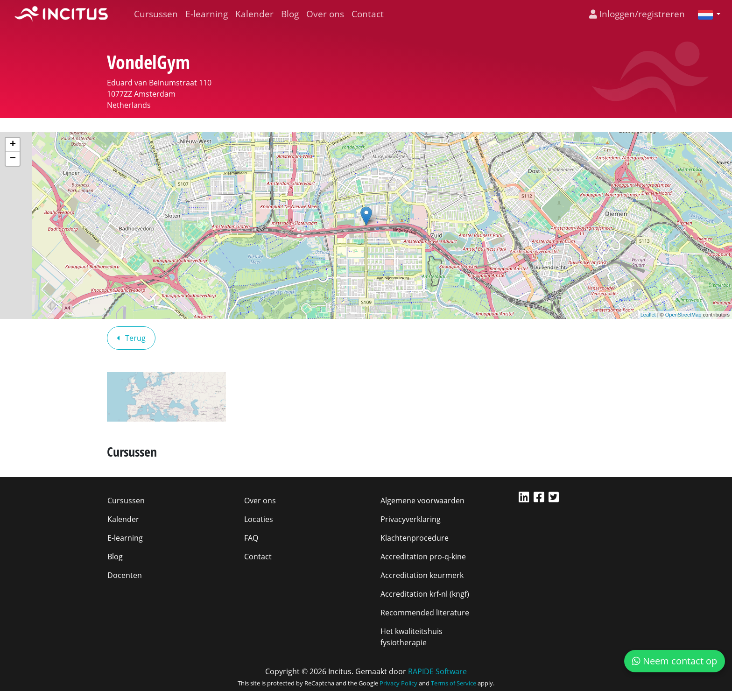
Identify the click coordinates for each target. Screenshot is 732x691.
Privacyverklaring (410, 519)
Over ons (325, 13)
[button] (705, 14)
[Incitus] (61, 14)
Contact (368, 13)
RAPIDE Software (437, 671)
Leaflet (648, 314)
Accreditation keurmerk (422, 575)
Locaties (258, 519)
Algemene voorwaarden (422, 500)
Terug (131, 338)
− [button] (13, 159)
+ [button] (13, 145)
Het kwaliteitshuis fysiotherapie (411, 637)
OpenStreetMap (683, 314)
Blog (290, 13)
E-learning (206, 13)
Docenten (124, 575)
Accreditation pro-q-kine (423, 556)
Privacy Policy (398, 683)
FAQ (251, 538)
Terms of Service (453, 683)
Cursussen (156, 13)
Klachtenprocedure (414, 538)
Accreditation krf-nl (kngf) (424, 594)
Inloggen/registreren (637, 13)
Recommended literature (424, 612)
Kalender (254, 13)
